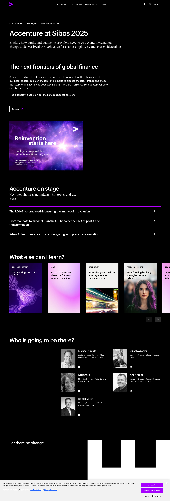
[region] (85, 490)
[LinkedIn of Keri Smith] (79, 391)
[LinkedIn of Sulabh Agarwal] (131, 367)
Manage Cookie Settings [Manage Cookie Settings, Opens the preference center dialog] (152, 496)
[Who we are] (91, 4)
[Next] (158, 319)
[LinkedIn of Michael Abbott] (79, 367)
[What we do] (63, 4)
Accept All (152, 485)
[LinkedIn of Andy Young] (131, 391)
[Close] (166, 483)
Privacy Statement (50, 490)
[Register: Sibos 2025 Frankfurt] (18, 109)
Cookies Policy (35, 490)
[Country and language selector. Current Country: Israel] (154, 4)
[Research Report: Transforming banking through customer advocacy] (140, 288)
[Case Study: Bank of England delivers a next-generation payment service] (102, 288)
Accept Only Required (152, 490)
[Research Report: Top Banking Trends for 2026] (25, 288)
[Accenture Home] (16, 4)
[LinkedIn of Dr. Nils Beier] (79, 415)
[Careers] (104, 4)
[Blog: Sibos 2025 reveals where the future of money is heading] (64, 288)
